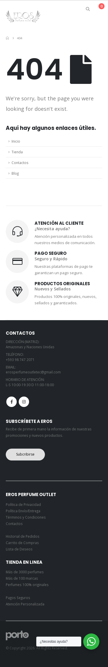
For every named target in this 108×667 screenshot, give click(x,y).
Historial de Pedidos (22, 536)
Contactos (20, 162)
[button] (88, 9)
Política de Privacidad (23, 504)
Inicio (16, 141)
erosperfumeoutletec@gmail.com (33, 372)
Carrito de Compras (22, 542)
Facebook (11, 402)
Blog (15, 173)
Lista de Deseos (19, 549)
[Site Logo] (23, 16)
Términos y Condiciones (26, 517)
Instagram (24, 402)
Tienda (17, 152)
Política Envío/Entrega (23, 510)
